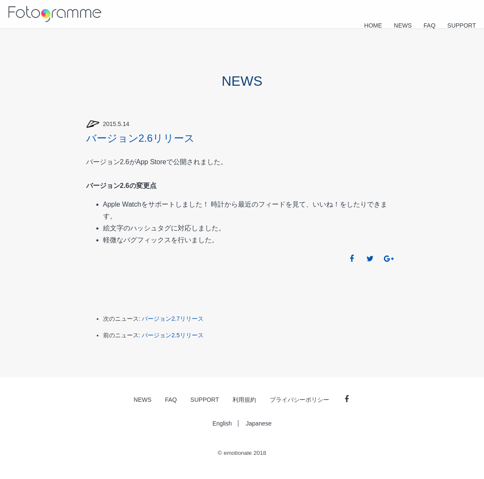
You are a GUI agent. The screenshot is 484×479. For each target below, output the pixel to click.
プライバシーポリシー (299, 399)
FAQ (430, 25)
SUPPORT (462, 25)
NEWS (403, 25)
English (222, 423)
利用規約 (244, 399)
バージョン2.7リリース (172, 318)
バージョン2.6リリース (140, 138)
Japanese (259, 423)
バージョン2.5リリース (172, 335)
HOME (373, 25)
